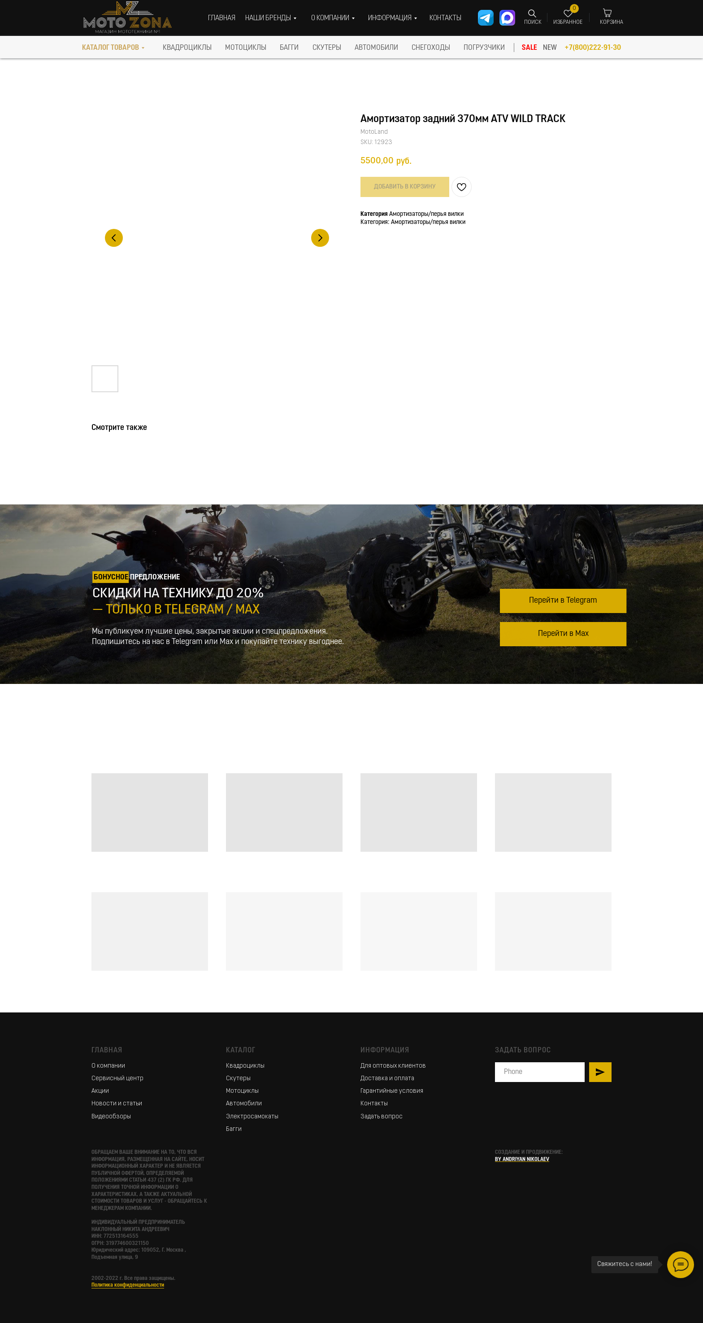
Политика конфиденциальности (127, 1285)
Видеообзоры (111, 1116)
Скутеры (238, 1078)
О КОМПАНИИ (330, 18)
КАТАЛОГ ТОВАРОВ (110, 48)
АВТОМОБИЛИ (376, 48)
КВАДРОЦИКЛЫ (187, 48)
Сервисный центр (117, 1078)
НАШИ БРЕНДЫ (268, 18)
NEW (550, 48)
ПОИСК (533, 22)
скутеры (326, 48)
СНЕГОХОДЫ (431, 48)
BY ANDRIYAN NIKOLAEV (522, 1159)
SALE (529, 48)
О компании (108, 1066)
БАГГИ (289, 48)
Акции (100, 1091)
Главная (106, 1050)
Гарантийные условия (391, 1091)
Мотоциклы (242, 1091)
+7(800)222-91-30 (592, 48)
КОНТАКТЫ (445, 18)
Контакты (374, 1103)
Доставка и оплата (387, 1078)
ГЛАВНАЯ (221, 18)
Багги (234, 1129)
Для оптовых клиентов (393, 1066)
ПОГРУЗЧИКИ (484, 48)
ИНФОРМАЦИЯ (390, 18)
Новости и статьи (116, 1103)
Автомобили (244, 1103)
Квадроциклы (245, 1066)
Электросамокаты (252, 1116)
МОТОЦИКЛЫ (245, 48)
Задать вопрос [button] (381, 1116)
